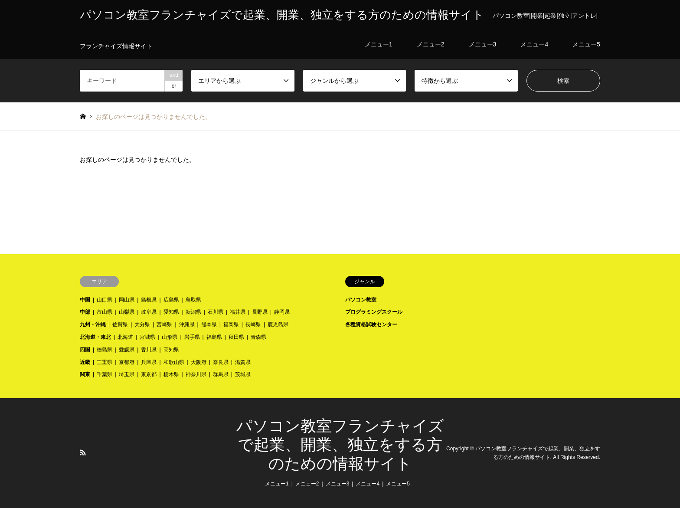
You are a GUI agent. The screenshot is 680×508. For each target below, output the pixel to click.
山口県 (104, 300)
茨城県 (243, 374)
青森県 (258, 337)
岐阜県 (149, 312)
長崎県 (253, 324)
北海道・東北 (95, 337)
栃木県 (171, 374)
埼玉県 (126, 374)
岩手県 (192, 337)
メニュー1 (277, 484)
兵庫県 (149, 362)
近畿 (85, 362)
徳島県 (104, 350)
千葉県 (104, 374)
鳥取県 (193, 300)
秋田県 (236, 337)
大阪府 (198, 362)
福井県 (237, 312)
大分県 (142, 324)
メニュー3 (338, 484)
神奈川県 (196, 374)
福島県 (214, 337)
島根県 (149, 300)
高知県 (171, 350)
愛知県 (171, 312)
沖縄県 (187, 324)
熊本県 (209, 324)
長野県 (260, 312)
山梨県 (126, 312)
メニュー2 (307, 484)
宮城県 (147, 337)
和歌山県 (173, 362)
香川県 (149, 350)
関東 (85, 374)
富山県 (104, 312)
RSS (83, 452)
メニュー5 (398, 484)
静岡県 (282, 312)
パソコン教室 (360, 300)
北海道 (125, 337)
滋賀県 (243, 362)
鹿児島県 (278, 324)
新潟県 (193, 312)
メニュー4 (367, 484)
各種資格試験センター (371, 324)
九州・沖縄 (93, 324)
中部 (85, 312)
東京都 (149, 374)
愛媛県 (126, 350)
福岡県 (231, 324)
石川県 (215, 312)
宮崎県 (164, 324)
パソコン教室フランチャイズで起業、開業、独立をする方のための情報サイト (340, 444)
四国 (85, 350)
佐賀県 (120, 324)
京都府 (126, 362)
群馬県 (221, 374)
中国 (85, 300)
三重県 (104, 362)
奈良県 (221, 362)
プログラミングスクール (373, 312)
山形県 (169, 337)
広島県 (171, 300)
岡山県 (126, 300)
